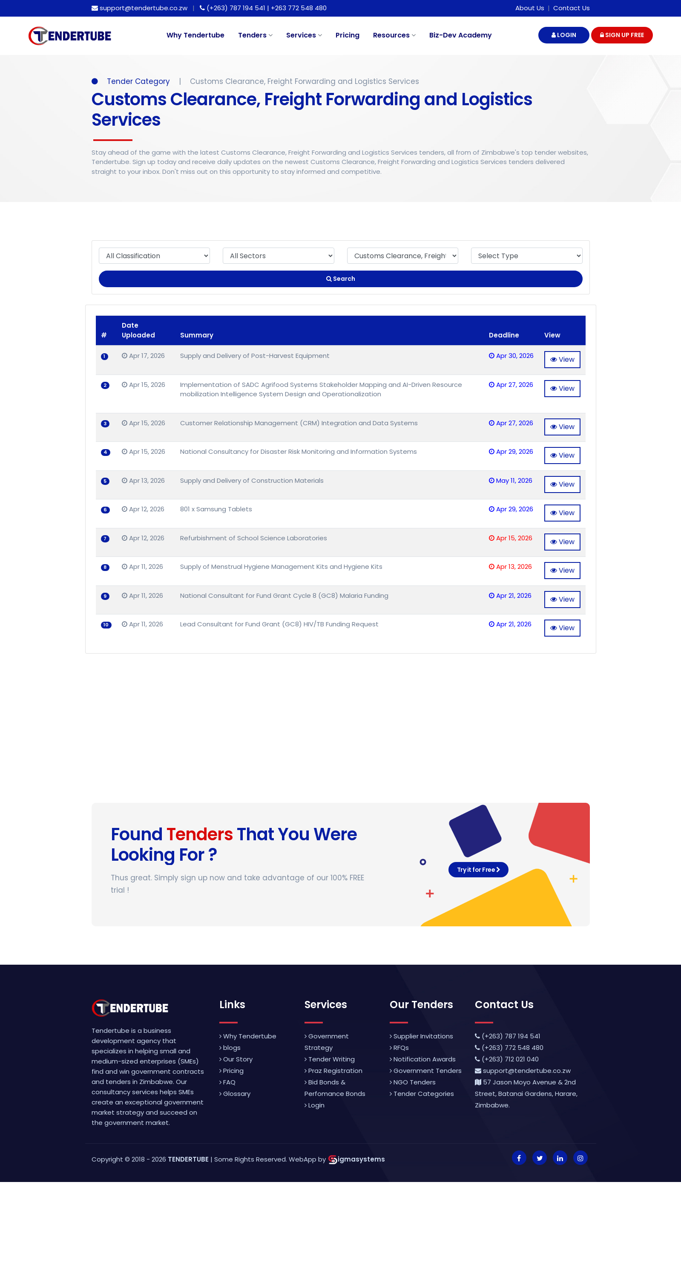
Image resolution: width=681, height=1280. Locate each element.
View (562, 359)
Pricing (347, 35)
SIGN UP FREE (622, 35)
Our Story (236, 1059)
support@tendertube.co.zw (139, 7)
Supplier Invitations (421, 1036)
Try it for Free (478, 869)
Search (340, 278)
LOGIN (564, 35)
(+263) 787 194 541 (507, 1036)
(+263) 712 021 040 (507, 1059)
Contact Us (571, 7)
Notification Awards (423, 1059)
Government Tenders (426, 1070)
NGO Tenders (413, 1082)
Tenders (255, 35)
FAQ (227, 1082)
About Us (529, 7)
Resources (394, 35)
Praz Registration (333, 1070)
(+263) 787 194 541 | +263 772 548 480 (263, 7)
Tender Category (132, 81)
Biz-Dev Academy (460, 35)
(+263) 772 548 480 (509, 1047)
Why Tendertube (195, 35)
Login (315, 1105)
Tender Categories (422, 1093)
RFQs (399, 1047)
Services (304, 35)
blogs (230, 1047)
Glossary (234, 1093)
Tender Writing (330, 1059)
